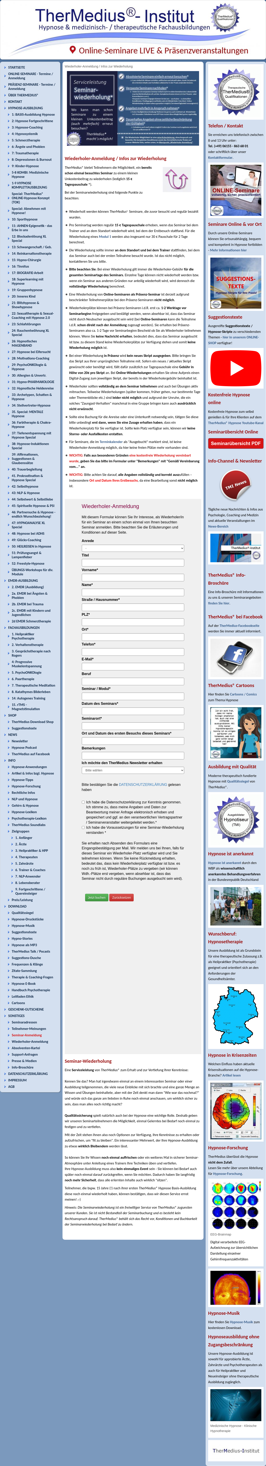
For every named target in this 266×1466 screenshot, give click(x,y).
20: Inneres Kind (23, 296)
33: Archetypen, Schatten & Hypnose (32, 397)
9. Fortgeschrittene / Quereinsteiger (30, 891)
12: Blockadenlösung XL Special (29, 238)
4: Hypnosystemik (25, 134)
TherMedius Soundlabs (28, 825)
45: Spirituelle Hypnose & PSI (33, 506)
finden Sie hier (218, 603)
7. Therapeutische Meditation (33, 685)
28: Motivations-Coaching (30, 358)
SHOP (12, 715)
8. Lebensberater (27, 883)
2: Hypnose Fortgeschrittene (32, 121)
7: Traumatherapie (25, 153)
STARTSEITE (16, 67)
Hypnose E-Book (24, 983)
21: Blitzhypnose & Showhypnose (25, 305)
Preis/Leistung (22, 900)
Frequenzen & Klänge (27, 964)
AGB (11, 1087)
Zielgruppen (20, 831)
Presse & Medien (24, 1061)
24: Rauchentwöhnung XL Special (30, 332)
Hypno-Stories (22, 938)
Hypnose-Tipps (22, 780)
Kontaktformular (220, 157)
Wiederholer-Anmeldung (30, 1041)
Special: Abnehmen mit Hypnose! (29, 211)
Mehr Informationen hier (228, 250)
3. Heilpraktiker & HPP (31, 850)
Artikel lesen (231, 1075)
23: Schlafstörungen (26, 324)
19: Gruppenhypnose (27, 290)
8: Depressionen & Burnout (32, 159)
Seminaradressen (24, 1022)
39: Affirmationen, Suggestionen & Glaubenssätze (25, 458)
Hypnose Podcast (24, 747)
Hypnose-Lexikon (24, 812)
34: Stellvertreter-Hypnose (31, 405)
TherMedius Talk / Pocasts (31, 951)
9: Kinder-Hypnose (25, 166)
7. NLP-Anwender (28, 876)
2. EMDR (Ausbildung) (28, 587)
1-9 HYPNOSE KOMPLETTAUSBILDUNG (29, 185)
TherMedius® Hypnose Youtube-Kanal (236, 423)
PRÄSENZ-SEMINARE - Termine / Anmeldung (31, 86)
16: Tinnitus (20, 266)
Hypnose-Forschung (26, 786)
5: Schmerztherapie (26, 140)
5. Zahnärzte (24, 863)
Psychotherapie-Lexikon (29, 818)
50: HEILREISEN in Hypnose (31, 546)
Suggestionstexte (24, 728)
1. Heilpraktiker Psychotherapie (23, 636)
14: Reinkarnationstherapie (32, 253)
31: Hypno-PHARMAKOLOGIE (33, 382)
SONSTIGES (16, 1016)
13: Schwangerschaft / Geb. (32, 247)
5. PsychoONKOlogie (26, 672)
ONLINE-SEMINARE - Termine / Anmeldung (30, 76)
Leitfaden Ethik (23, 996)
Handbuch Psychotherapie (31, 990)
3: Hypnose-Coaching (27, 127)
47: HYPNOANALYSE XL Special (28, 525)
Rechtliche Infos (23, 793)
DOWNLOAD (17, 906)
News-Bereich (218, 526)
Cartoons (18, 1003)
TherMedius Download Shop (33, 722)
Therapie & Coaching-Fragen (32, 977)
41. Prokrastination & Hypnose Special (27, 478)
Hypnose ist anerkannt (224, 863)
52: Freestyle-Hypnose (28, 563)
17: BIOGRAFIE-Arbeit (27, 273)
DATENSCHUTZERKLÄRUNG (28, 1074)
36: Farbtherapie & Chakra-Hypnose (31, 424)
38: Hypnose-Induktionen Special (30, 446)
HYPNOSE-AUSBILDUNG (25, 108)
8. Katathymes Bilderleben (31, 692)
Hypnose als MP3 (24, 945)
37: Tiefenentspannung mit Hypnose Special (31, 435)
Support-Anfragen (25, 1054)
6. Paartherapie (23, 679)
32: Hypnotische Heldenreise (33, 388)
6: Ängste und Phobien (28, 147)
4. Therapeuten (26, 857)
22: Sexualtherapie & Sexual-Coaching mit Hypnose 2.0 (33, 315)
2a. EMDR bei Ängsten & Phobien (30, 595)
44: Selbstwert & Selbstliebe (32, 499)
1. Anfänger (23, 838)
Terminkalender (111, 442)
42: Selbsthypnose (25, 486)
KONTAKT (15, 101)
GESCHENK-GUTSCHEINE (26, 1009)
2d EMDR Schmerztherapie (31, 621)
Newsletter (20, 741)
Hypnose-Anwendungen (29, 767)
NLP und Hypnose (25, 799)
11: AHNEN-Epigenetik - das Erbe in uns (32, 228)
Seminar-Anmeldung (27, 1035)
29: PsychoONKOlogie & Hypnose (29, 367)
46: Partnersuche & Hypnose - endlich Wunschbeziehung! (33, 514)
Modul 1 (105, 236)
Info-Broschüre (22, 1067)
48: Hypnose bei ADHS (28, 533)
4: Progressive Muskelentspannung (27, 664)
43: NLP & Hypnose (26, 493)
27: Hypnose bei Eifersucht (31, 352)
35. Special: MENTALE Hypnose (27, 414)
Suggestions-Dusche (26, 958)
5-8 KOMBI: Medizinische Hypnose (30, 174)
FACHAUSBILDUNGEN (24, 628)
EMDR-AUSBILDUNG (23, 580)
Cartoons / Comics (243, 694)
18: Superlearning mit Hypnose (27, 281)
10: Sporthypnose (24, 219)
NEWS (12, 735)
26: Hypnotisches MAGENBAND (24, 343)
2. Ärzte (21, 844)
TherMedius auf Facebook (31, 754)
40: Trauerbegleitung (27, 469)
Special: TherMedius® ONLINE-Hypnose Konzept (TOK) (31, 198)
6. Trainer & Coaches (30, 870)
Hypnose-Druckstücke (28, 919)
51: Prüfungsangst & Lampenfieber (26, 555)
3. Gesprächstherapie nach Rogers (31, 653)
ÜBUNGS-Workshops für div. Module (32, 572)
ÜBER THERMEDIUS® (23, 95)
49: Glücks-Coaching (26, 540)
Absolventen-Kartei (26, 1048)
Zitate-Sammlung (24, 971)
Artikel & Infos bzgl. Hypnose (33, 773)
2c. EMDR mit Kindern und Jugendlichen (31, 612)
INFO (12, 760)
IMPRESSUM (17, 1080)
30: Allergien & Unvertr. (29, 375)
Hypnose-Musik (23, 926)
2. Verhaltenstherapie (27, 645)
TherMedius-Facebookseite (239, 626)
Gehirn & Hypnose (25, 805)
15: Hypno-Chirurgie (26, 260)
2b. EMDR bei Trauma (27, 604)
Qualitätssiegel (22, 913)
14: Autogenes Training (28, 698)
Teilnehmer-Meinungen (29, 1029)
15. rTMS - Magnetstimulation (26, 707)
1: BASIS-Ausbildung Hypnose (33, 114)
